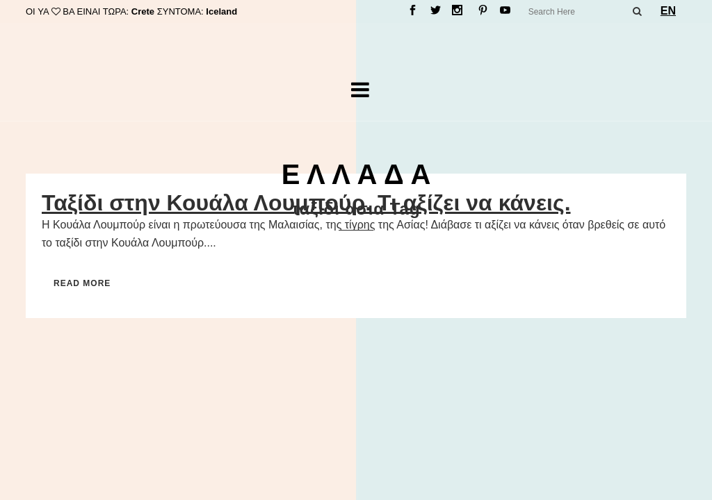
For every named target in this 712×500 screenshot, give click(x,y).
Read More (82, 283)
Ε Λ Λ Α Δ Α (356, 174)
